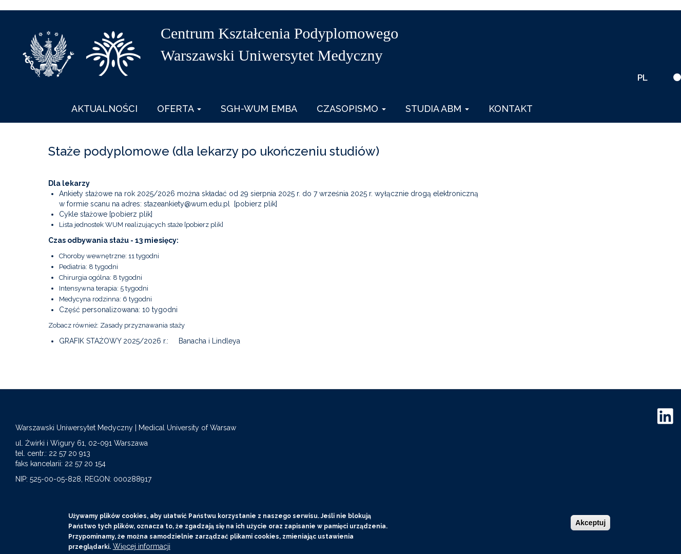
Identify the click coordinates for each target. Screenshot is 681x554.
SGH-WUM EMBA (259, 108)
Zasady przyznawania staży (142, 325)
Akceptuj (590, 523)
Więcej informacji (141, 546)
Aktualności (104, 108)
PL (642, 77)
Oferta (179, 108)
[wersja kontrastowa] (677, 77)
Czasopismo (351, 108)
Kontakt (511, 108)
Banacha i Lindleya (209, 341)
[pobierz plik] (255, 204)
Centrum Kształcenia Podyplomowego (279, 33)
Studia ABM (437, 108)
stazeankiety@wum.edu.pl (187, 204)
